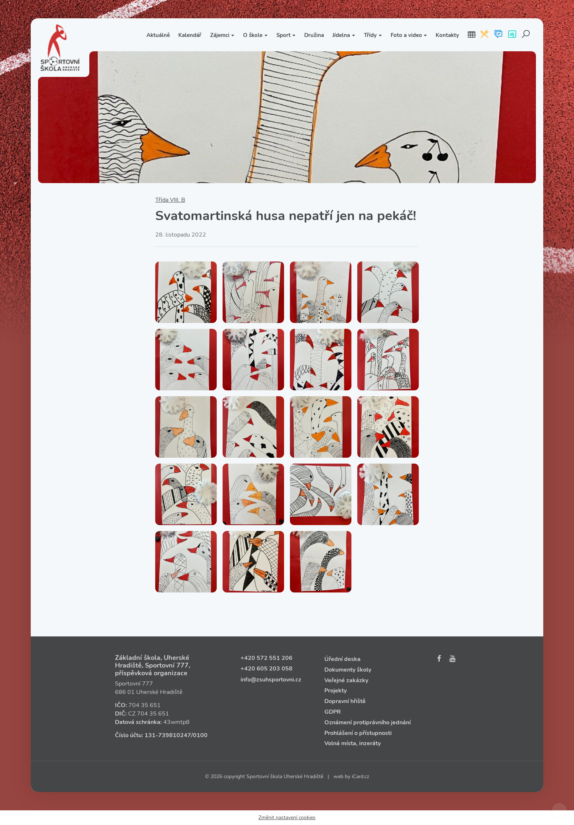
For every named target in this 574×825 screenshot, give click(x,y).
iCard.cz (360, 776)
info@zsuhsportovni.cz (271, 680)
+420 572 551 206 (266, 658)
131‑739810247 (168, 735)
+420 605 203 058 (266, 669)
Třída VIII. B (170, 200)
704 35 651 (144, 705)
